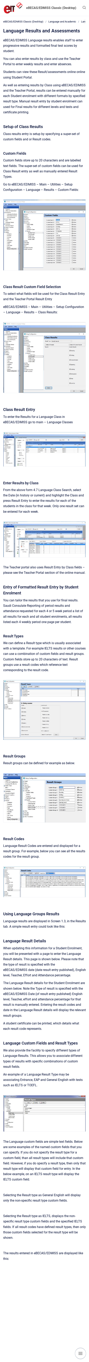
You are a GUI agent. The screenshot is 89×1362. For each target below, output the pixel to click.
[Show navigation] (80, 1353)
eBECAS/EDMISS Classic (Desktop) (51, 8)
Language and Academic (62, 21)
